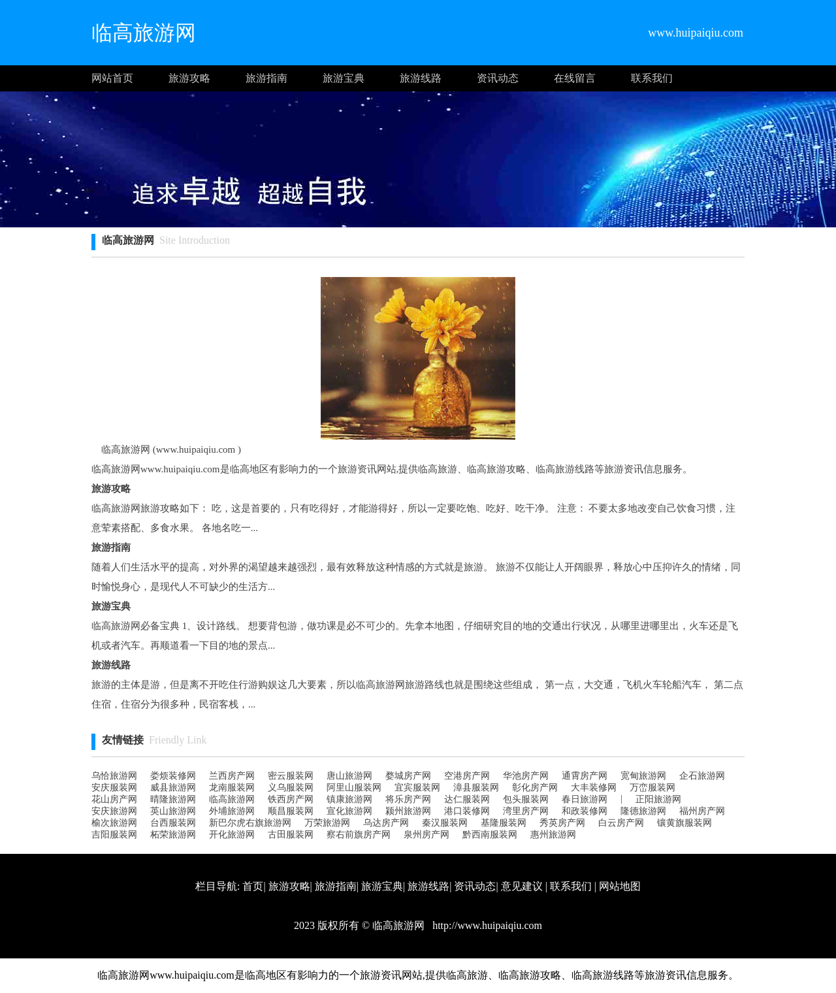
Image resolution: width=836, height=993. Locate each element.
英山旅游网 (173, 811)
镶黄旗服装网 (684, 823)
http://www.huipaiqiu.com (486, 925)
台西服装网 (173, 823)
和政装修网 (584, 811)
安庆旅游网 (114, 811)
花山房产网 (114, 799)
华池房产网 (526, 776)
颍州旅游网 (408, 811)
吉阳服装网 (114, 834)
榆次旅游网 (114, 823)
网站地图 (620, 886)
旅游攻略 (189, 78)
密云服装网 (291, 776)
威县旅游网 (173, 787)
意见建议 (522, 886)
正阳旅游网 (658, 799)
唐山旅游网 (349, 776)
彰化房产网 (535, 787)
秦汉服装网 (445, 823)
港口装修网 (467, 811)
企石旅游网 (702, 776)
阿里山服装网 (354, 787)
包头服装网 (526, 799)
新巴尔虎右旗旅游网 (250, 823)
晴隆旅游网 (173, 799)
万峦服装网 (652, 787)
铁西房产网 (291, 799)
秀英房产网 (562, 823)
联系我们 (652, 78)
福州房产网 (702, 811)
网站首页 (112, 78)
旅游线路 (421, 78)
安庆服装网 (114, 787)
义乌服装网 (291, 787)
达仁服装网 (467, 799)
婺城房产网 (408, 776)
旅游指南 (266, 78)
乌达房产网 (386, 823)
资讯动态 (498, 78)
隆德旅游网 (643, 811)
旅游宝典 (343, 78)
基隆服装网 (503, 823)
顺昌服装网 (291, 811)
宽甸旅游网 (643, 776)
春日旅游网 (584, 799)
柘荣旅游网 (173, 834)
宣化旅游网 (349, 811)
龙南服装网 (232, 787)
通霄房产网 (584, 776)
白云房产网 (621, 823)
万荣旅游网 (327, 823)
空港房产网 (467, 776)
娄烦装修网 (173, 776)
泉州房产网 (426, 834)
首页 (252, 886)
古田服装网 (291, 834)
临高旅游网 (232, 799)
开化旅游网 (232, 834)
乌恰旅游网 (114, 776)
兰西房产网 (232, 776)
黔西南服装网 (489, 834)
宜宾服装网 (417, 787)
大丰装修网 (594, 787)
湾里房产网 (526, 811)
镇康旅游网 (349, 799)
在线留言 (575, 78)
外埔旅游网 (232, 811)
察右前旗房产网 (359, 834)
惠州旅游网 (553, 834)
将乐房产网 (408, 799)
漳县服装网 (476, 787)
